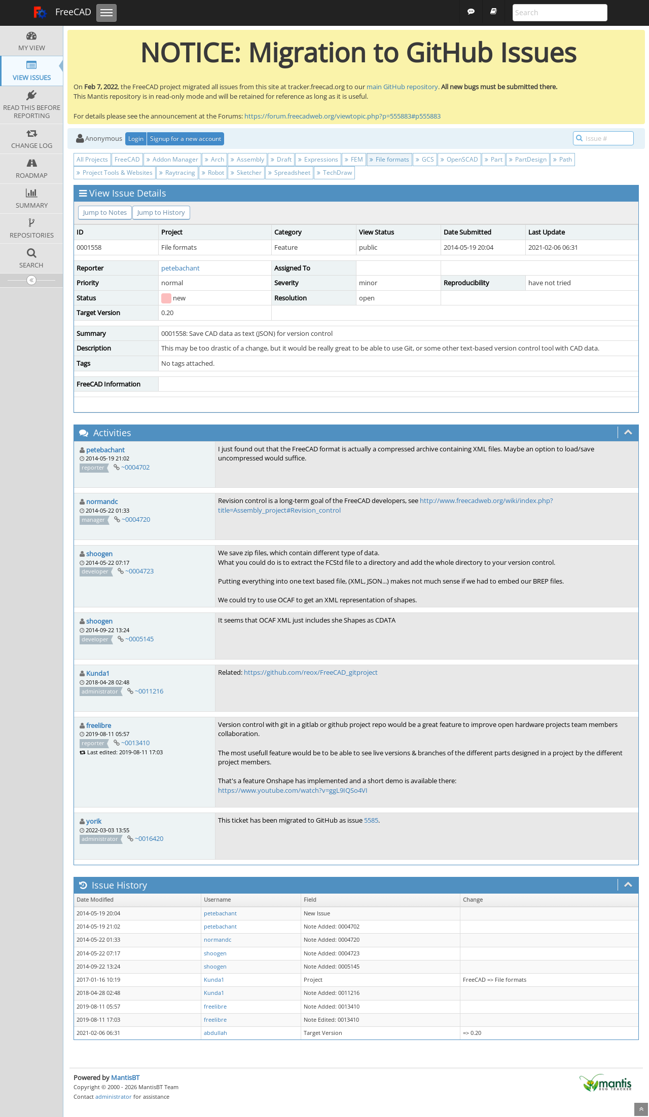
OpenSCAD (459, 159)
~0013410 (135, 742)
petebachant (180, 268)
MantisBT (125, 1077)
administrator (113, 1096)
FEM (354, 159)
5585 (371, 820)
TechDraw (334, 172)
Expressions (318, 159)
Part (493, 159)
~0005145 (139, 638)
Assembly (247, 159)
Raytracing (177, 172)
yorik (93, 821)
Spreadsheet (289, 172)
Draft (281, 159)
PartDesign (528, 159)
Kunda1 (98, 673)
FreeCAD (62, 12)
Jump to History (161, 212)
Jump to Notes (105, 212)
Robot (213, 172)
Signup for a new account (185, 138)
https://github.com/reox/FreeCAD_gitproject (311, 672)
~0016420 (149, 838)
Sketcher (246, 172)
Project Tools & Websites (115, 172)
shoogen (99, 553)
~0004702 (135, 467)
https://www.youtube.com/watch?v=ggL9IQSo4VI (293, 790)
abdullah (215, 1032)
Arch (214, 159)
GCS (425, 159)
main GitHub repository (402, 86)
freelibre (98, 725)
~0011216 (149, 691)
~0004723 (139, 570)
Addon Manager (172, 159)
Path (562, 159)
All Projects (92, 159)
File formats (389, 159)
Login (135, 138)
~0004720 (136, 519)
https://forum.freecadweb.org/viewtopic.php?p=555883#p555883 (342, 116)
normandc (102, 501)
